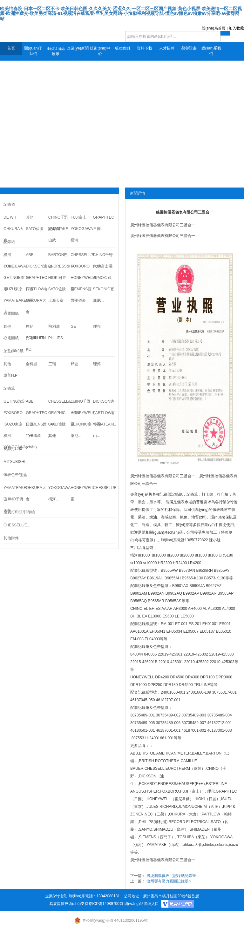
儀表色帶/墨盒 (15, 474)
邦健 (74, 364)
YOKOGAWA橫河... (59, 493)
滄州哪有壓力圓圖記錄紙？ (169, 881)
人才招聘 (166, 48)
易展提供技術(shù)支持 (68, 903)
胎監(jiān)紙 (13, 351)
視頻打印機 (13, 448)
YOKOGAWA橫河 (82, 234)
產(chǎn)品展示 (55, 51)
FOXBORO (80, 266)
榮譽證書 (189, 48)
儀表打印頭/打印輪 (19, 512)
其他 (29, 217)
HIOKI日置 (57, 277)
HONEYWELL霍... (82, 493)
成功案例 (122, 48)
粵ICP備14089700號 (105, 903)
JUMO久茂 (102, 277)
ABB (29, 255)
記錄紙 (177, 494)
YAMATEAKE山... (14, 306)
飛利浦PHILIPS (55, 332)
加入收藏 (236, 28)
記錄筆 (9, 388)
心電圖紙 (11, 313)
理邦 (97, 326)
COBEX (10, 266)
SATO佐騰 (35, 229)
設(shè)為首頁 (214, 28)
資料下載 (144, 48)
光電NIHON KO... (36, 344)
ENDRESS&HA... (59, 266)
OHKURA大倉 (13, 234)
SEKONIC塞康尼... (81, 430)
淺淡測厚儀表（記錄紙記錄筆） (173, 876)
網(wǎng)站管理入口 (141, 903)
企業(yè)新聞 (78, 48)
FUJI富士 (78, 217)
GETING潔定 (14, 401)
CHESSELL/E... (82, 255)
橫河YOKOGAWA (14, 441)
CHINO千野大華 (13, 505)
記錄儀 (9, 204)
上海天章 (56, 300)
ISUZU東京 (13, 289)
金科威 (31, 364)
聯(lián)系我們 (211, 51)
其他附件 (11, 538)
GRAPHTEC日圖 (103, 223)
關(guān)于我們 (33, 51)
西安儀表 (78, 300)
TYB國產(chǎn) (33, 441)
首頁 (11, 48)
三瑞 (52, 364)
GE (73, 326)
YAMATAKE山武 (58, 234)
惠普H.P (10, 375)
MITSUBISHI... (14, 461)
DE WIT (10, 217)
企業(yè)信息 (56, 896)
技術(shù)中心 (100, 51)
